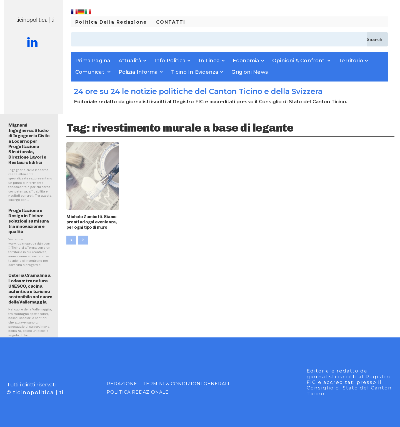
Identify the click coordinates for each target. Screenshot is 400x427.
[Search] (377, 39)
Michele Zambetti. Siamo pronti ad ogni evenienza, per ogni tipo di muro (90, 221)
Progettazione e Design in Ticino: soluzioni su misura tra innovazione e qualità (28, 221)
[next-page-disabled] (83, 238)
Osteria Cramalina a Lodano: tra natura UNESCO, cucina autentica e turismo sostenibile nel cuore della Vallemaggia (30, 289)
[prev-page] (71, 238)
